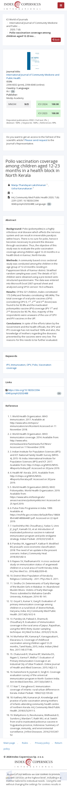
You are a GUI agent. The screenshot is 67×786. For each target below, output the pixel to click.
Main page (9, 742)
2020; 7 (15, 29)
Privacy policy (42, 742)
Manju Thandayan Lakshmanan (28, 185)
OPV (29, 364)
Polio (35, 364)
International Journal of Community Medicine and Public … (32, 24)
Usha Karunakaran (21, 188)
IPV (8, 364)
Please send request (36, 140)
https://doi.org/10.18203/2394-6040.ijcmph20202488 (23, 391)
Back (56, 39)
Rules (25, 742)
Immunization (18, 364)
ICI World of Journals (17, 19)
